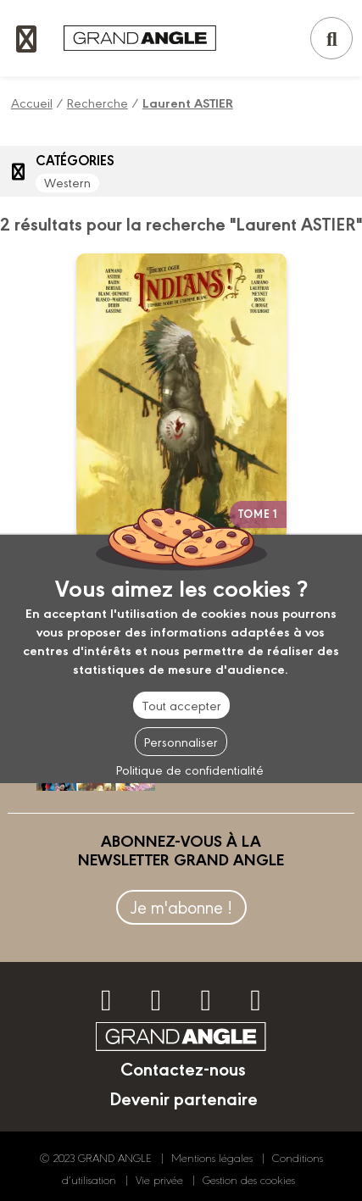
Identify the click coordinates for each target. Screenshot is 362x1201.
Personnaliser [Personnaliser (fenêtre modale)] (181, 741)
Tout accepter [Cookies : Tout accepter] (181, 705)
